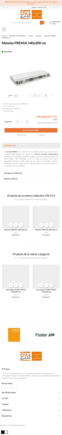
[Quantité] (22, 122)
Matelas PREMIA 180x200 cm (16, 230)
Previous (29, 243)
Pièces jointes (11, 179)
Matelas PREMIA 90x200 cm (46, 230)
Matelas (15, 233)
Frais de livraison (9, 106)
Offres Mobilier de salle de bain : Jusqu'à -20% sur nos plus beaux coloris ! (31, 3)
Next (32, 243)
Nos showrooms (9, 111)
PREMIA (50, 195)
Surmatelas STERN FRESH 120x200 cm (46, 291)
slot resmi (22, 425)
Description (10, 145)
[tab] (31, 145)
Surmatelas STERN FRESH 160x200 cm (16, 291)
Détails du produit (13, 173)
